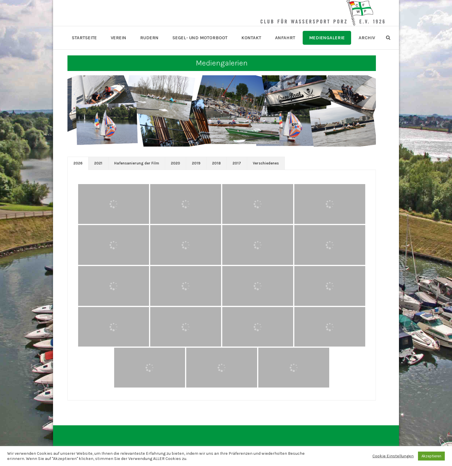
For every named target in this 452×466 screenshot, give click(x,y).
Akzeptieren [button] (431, 456)
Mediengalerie (327, 37)
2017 (237, 163)
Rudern (149, 37)
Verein (118, 37)
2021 (98, 163)
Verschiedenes (266, 163)
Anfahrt (285, 37)
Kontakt (251, 37)
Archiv (367, 37)
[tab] (77, 163)
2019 (196, 163)
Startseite (84, 37)
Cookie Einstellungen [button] (393, 456)
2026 (78, 163)
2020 (175, 163)
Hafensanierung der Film (136, 163)
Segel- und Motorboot (199, 37)
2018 (216, 163)
